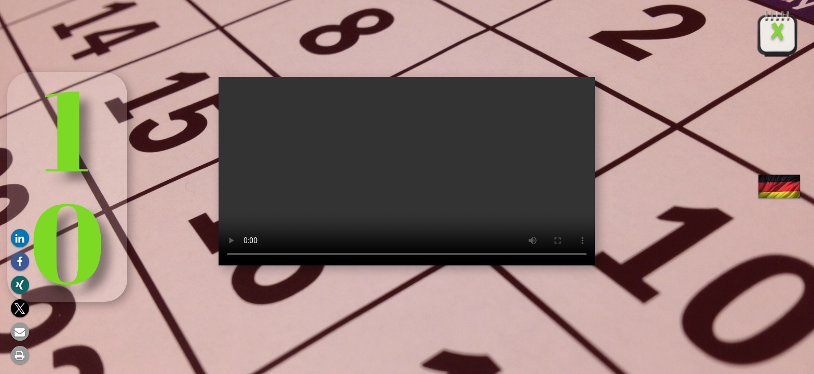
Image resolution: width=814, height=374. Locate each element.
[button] (20, 238)
